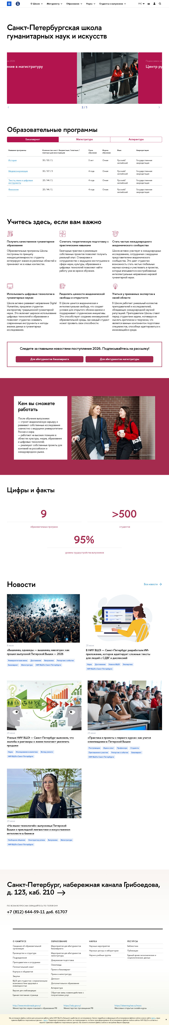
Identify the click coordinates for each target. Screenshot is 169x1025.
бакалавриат (13, 665)
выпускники (49, 660)
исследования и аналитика (27, 752)
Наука (89, 664)
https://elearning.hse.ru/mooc (128, 1005)
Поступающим (94, 748)
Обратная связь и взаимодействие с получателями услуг (67, 993)
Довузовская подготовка (62, 960)
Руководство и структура (24, 953)
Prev (8, 107)
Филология (13, 189)
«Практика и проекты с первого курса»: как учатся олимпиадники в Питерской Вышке (119, 739)
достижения (36, 660)
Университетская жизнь (17, 660)
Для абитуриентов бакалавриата (49, 359)
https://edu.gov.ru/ (72, 1005)
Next (159, 107)
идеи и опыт (108, 748)
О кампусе (19, 941)
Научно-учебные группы (100, 955)
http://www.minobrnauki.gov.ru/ (27, 1005)
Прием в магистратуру (61, 974)
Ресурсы (132, 941)
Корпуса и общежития (23, 971)
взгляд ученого (47, 752)
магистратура (27, 665)
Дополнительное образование (65, 983)
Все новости (153, 584)
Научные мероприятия (99, 946)
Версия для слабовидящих (24, 990)
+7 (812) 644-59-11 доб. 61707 (37, 912)
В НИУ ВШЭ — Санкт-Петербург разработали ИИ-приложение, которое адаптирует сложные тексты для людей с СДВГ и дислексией (118, 654)
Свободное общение (16, 840)
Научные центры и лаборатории (104, 950)
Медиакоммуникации (18, 171)
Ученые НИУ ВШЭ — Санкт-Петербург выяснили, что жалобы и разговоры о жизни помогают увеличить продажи (40, 741)
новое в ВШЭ (114, 664)
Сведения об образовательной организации (27, 947)
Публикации (132, 950)
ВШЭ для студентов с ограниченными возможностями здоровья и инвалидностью (30, 983)
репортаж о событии (65, 660)
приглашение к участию (98, 752)
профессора (122, 748)
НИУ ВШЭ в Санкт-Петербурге (48, 665)
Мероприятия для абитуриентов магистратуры (66, 954)
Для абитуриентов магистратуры (119, 359)
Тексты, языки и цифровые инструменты (20, 181)
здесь (153, 1018)
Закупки (16, 976)
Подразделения (20, 957)
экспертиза (127, 664)
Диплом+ (55, 978)
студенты (134, 748)
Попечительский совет (23, 967)
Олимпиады (56, 964)
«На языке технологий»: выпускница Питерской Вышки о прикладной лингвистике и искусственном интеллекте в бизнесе (38, 829)
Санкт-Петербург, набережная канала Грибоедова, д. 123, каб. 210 (83, 888)
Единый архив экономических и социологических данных (141, 956)
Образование (59, 941)
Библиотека (132, 946)
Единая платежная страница (25, 995)
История (12, 160)
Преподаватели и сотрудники (26, 962)
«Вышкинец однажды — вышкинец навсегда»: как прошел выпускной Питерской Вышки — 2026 (38, 652)
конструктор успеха (37, 840)
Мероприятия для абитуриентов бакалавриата (66, 947)
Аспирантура (57, 988)
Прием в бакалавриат (60, 969)
